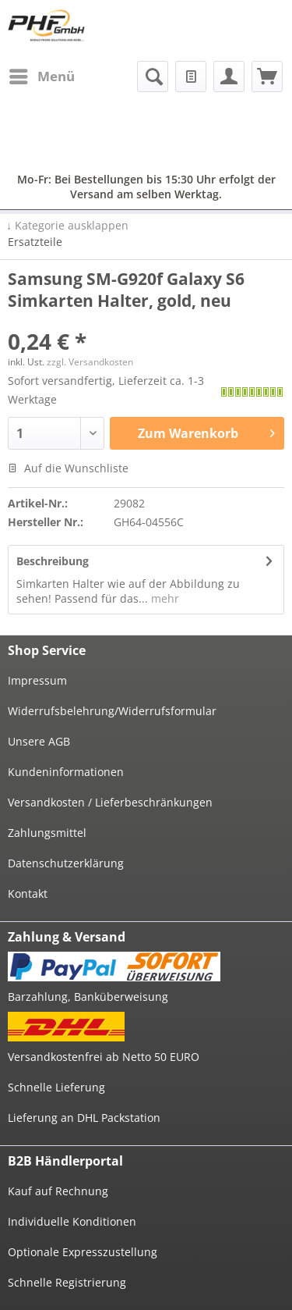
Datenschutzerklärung (66, 863)
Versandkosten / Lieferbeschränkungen (110, 802)
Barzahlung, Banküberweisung (88, 996)
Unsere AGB (39, 741)
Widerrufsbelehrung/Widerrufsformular (112, 710)
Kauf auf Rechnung (58, 1191)
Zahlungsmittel (47, 832)
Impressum (37, 680)
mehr (163, 598)
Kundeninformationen (66, 771)
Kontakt (27, 893)
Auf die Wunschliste (68, 468)
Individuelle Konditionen (72, 1221)
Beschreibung (52, 561)
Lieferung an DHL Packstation (84, 1117)
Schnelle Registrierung (67, 1282)
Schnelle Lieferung (56, 1087)
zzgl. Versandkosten (90, 361)
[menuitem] (41, 76)
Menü (42, 74)
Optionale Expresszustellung (82, 1251)
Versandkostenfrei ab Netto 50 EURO (103, 1056)
